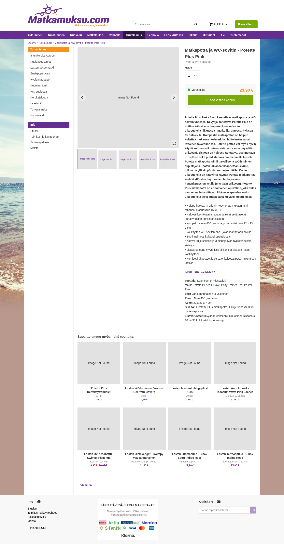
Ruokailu (76, 35)
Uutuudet (209, 35)
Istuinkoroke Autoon (42, 55)
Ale (222, 35)
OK (253, 510)
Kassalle (246, 24)
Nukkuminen (56, 35)
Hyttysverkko (38, 115)
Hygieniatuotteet (40, 79)
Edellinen (85, 485)
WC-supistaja (38, 91)
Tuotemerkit (238, 35)
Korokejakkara (39, 97)
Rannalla (114, 35)
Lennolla (153, 35)
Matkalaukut (95, 35)
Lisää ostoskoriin (220, 100)
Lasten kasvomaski (42, 67)
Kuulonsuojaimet (40, 61)
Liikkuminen (34, 35)
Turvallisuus (134, 35)
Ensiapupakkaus (40, 73)
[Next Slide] (174, 97)
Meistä (34, 147)
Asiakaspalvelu (39, 142)
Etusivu (32, 42)
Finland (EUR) (37, 527)
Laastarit (35, 103)
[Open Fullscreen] (174, 143)
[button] (87, 159)
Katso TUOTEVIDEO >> (200, 271)
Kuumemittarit (38, 85)
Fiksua (193, 35)
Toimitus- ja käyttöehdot (44, 136)
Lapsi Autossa (173, 35)
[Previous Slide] (82, 97)
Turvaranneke (38, 109)
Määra (188, 67)
